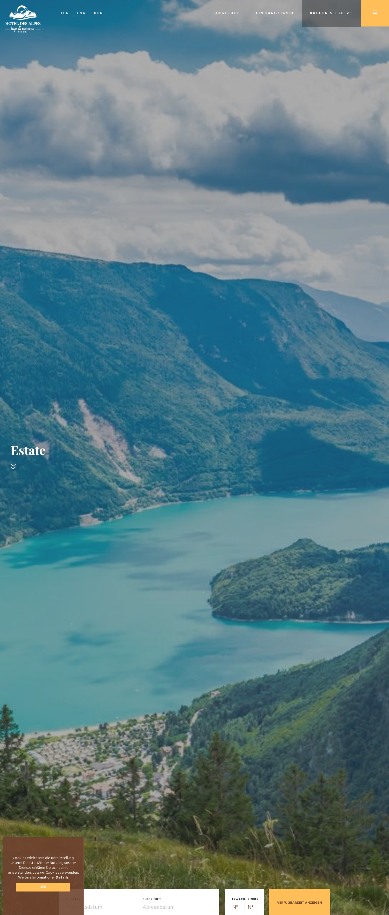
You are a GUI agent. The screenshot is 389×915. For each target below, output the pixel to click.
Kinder (253, 899)
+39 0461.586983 (275, 13)
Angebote (227, 13)
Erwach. (239, 899)
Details (62, 877)
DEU (98, 13)
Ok (43, 887)
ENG (81, 13)
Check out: (151, 899)
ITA (65, 13)
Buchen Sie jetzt (331, 13)
